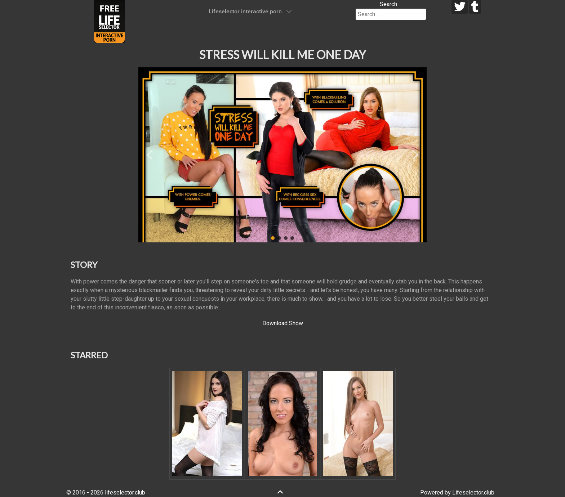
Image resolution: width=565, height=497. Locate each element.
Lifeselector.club (473, 492)
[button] (149, 155)
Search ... (391, 4)
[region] (282, 155)
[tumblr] (475, 7)
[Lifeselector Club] (109, 21)
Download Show (282, 323)
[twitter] (459, 7)
